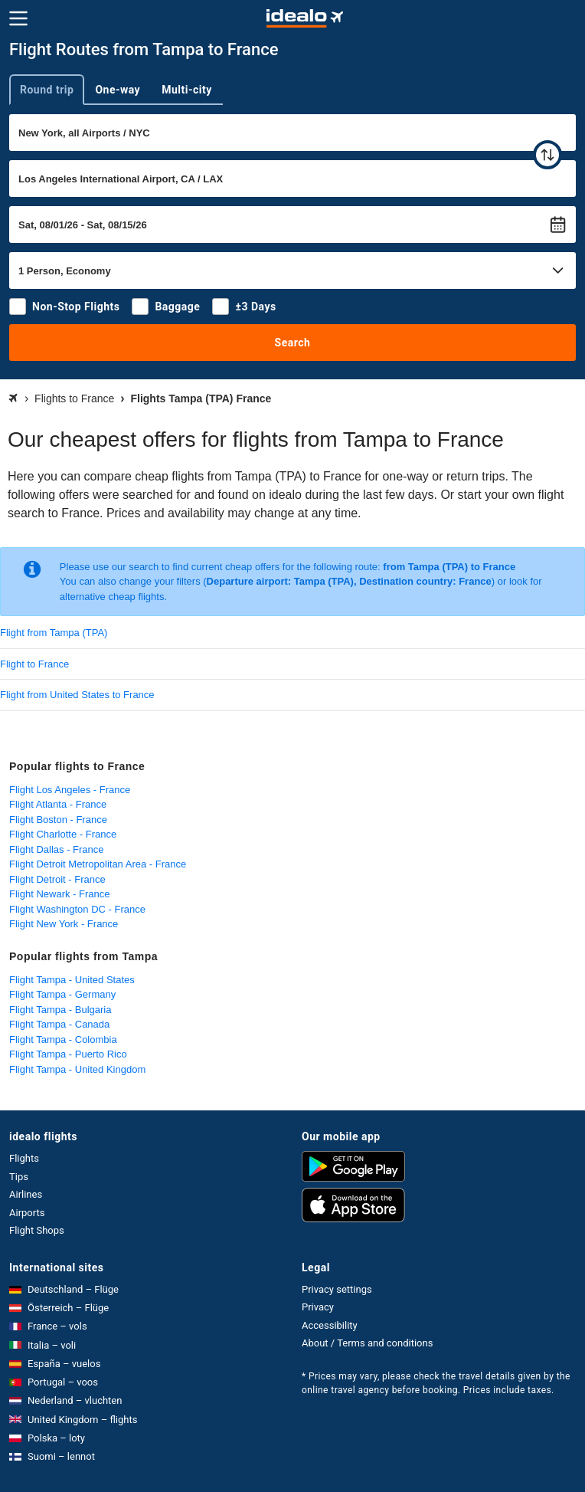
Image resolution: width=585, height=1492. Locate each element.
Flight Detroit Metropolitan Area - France (97, 864)
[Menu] (18, 18)
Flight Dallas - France (56, 849)
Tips (18, 1176)
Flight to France (34, 664)
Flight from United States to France (77, 694)
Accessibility (330, 1325)
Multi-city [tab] (187, 90)
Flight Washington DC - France (77, 909)
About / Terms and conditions (367, 1343)
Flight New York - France (63, 924)
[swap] (547, 154)
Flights (24, 1158)
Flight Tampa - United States (72, 979)
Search (293, 342)
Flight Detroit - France (57, 879)
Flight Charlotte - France (62, 834)
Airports (26, 1212)
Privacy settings (337, 1289)
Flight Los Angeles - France (69, 789)
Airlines (25, 1194)
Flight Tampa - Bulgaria (60, 1009)
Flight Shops (36, 1230)
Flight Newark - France (59, 894)
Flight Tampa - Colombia (63, 1039)
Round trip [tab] (47, 90)
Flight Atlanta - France (57, 804)
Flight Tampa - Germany (62, 994)
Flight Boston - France (58, 819)
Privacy (318, 1307)
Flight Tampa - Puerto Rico (68, 1054)
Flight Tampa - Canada (59, 1024)
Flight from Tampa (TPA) (53, 632)
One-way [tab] (117, 90)
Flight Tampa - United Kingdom (77, 1069)
